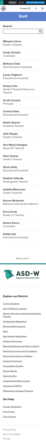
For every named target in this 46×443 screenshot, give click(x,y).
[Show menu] (42, 8)
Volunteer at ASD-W (12, 386)
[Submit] (40, 31)
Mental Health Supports (14, 326)
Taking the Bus (10, 376)
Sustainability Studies (13, 366)
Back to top (23, 258)
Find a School (9, 416)
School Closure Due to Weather (17, 356)
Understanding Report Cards (16, 381)
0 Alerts (12, 2)
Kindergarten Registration (15, 321)
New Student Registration (15, 336)
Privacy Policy (9, 429)
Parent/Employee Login (35, 2)
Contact (25, 8)
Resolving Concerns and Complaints (20, 351)
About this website (11, 434)
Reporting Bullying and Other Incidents (21, 346)
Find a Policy (9, 411)
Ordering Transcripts (12, 341)
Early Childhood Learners (15, 308)
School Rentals (10, 371)
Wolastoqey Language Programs (18, 391)
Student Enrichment (12, 361)
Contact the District (12, 406)
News (5, 331)
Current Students (11, 303)
